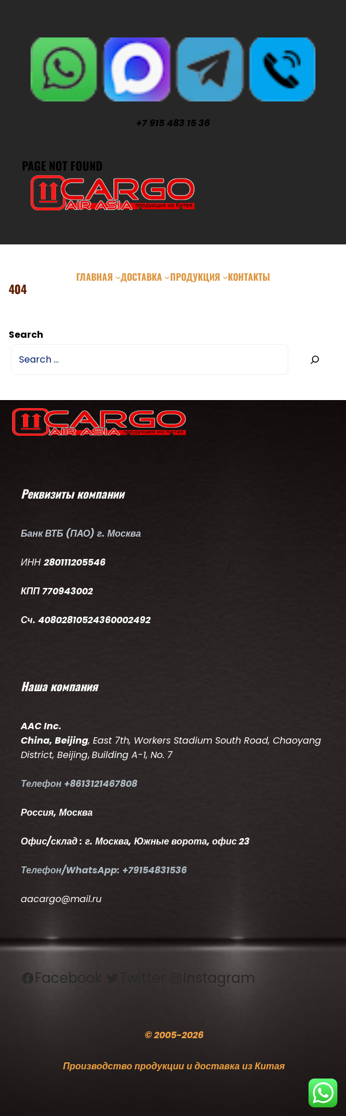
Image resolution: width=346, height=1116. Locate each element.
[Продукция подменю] (225, 277)
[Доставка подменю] (167, 277)
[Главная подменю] (118, 277)
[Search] (314, 359)
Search (26, 334)
